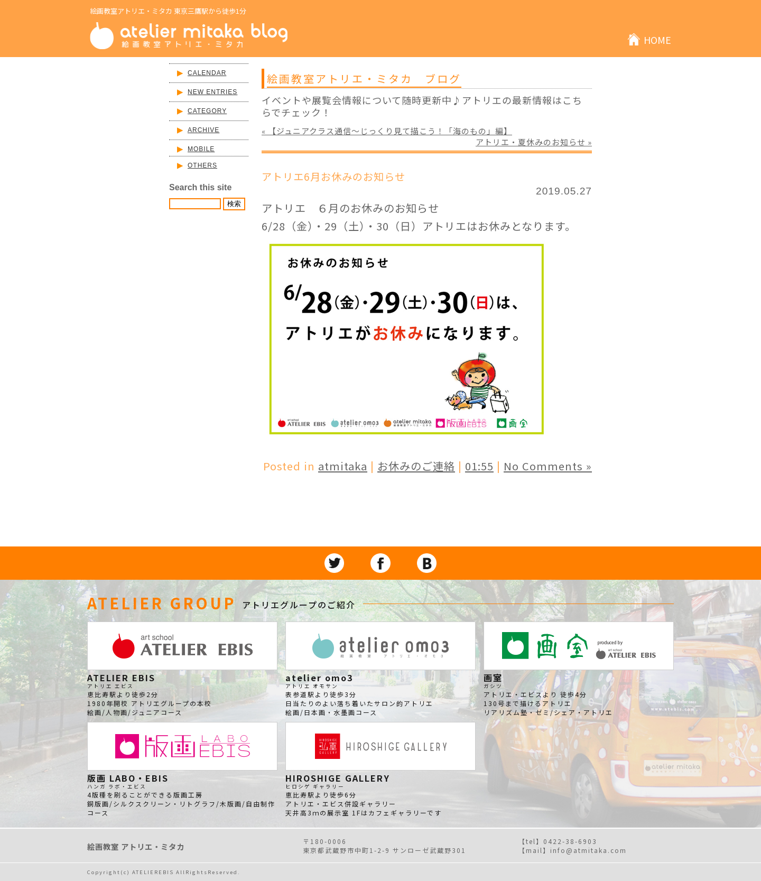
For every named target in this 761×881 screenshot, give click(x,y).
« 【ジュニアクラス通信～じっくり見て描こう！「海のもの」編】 (387, 130)
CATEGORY (207, 111)
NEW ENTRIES (212, 92)
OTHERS (202, 165)
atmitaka (342, 466)
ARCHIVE (203, 130)
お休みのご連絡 (416, 466)
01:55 (479, 466)
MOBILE (201, 149)
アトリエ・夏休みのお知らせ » (534, 141)
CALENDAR (207, 73)
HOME (657, 40)
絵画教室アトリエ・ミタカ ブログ (364, 78)
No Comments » (548, 466)
